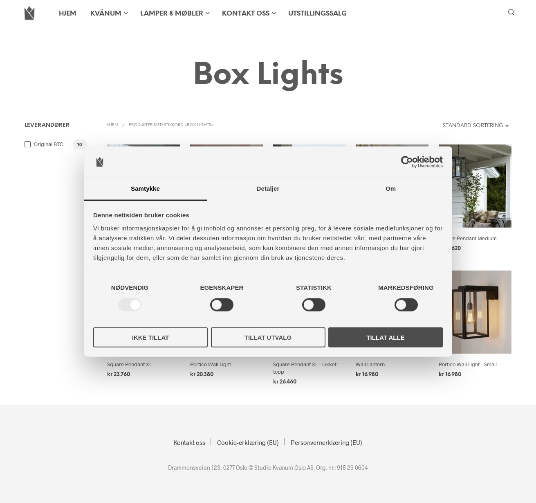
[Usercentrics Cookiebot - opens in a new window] (407, 162)
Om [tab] (391, 188)
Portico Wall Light (210, 364)
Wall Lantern (370, 364)
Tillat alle (385, 337)
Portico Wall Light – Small (468, 364)
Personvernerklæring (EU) (326, 442)
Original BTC (48, 144)
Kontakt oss (245, 13)
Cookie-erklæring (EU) (248, 442)
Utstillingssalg (317, 13)
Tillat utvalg (268, 337)
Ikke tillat (150, 337)
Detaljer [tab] (268, 188)
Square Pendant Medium (468, 238)
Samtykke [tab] (145, 188)
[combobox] (467, 126)
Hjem (112, 125)
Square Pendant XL (129, 364)
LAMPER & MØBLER (171, 13)
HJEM (67, 13)
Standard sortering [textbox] (473, 126)
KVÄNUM (105, 13)
